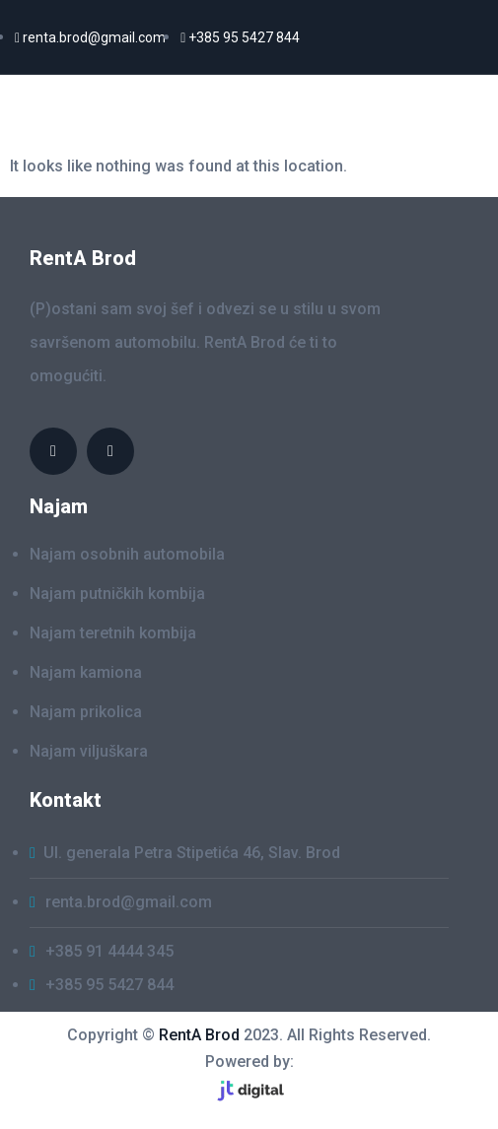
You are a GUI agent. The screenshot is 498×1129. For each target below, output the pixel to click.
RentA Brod (199, 1035)
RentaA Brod (98, 112)
